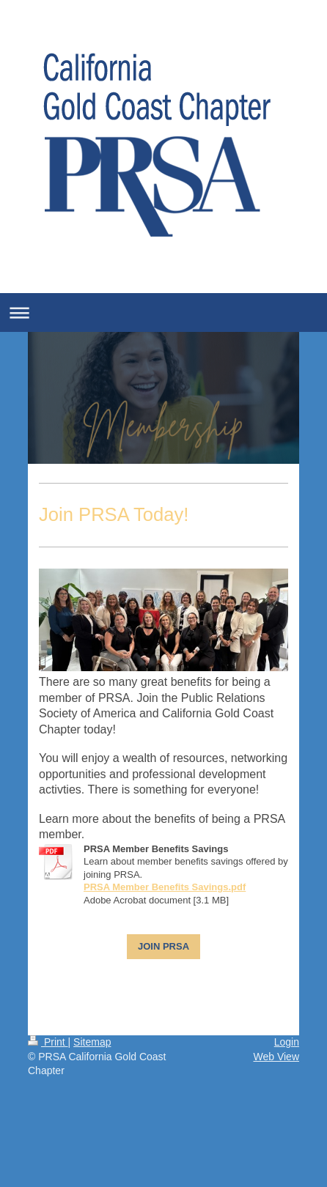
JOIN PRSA (163, 946)
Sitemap (92, 1042)
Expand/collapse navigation (163, 312)
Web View (276, 1056)
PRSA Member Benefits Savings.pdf (165, 886)
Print (48, 1042)
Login (286, 1042)
